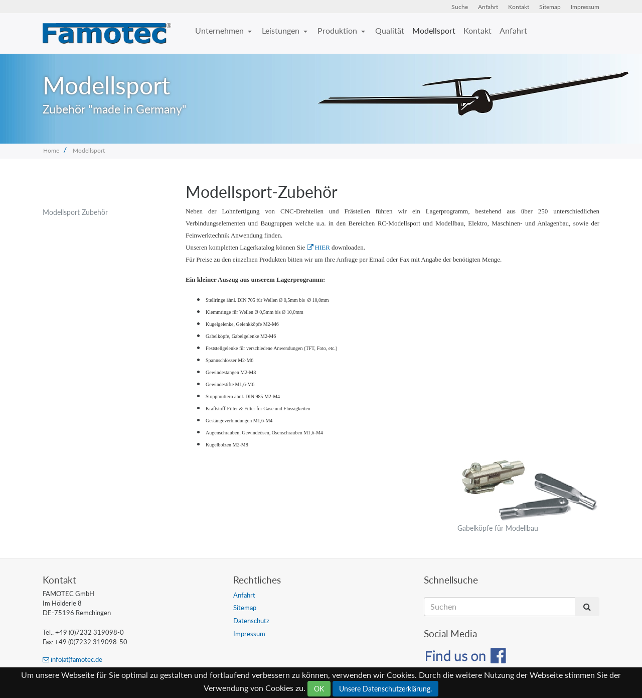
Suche (459, 7)
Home (51, 150)
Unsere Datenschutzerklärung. (385, 688)
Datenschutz (251, 621)
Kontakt (518, 7)
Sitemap (550, 7)
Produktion (338, 30)
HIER (318, 247)
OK (319, 688)
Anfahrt (488, 7)
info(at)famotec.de (72, 659)
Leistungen (281, 30)
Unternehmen (220, 30)
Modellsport (433, 30)
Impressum (585, 7)
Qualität (389, 30)
